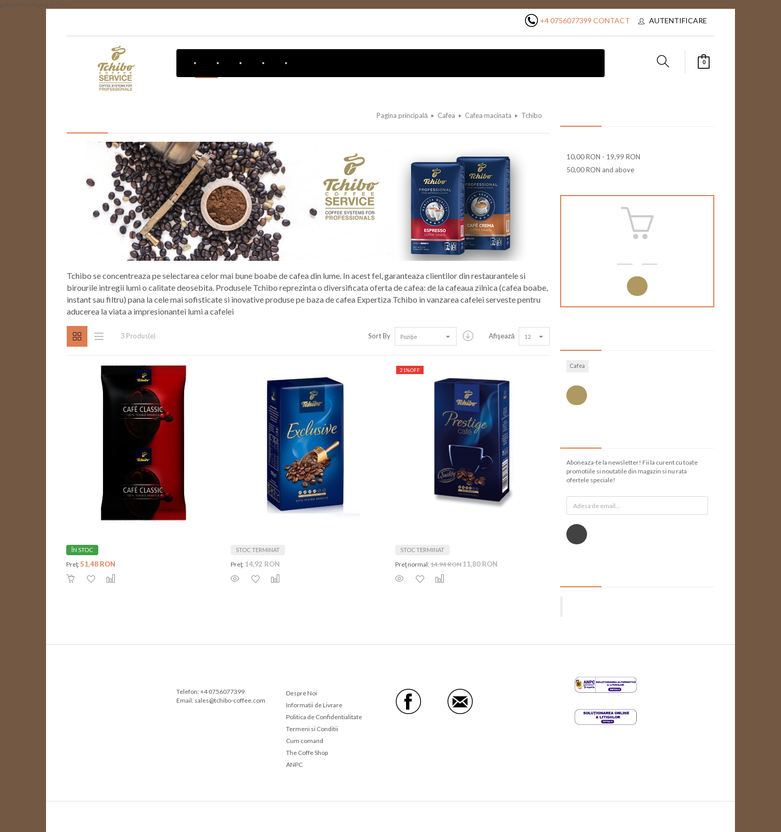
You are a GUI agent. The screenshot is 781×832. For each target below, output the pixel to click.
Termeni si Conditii (312, 729)
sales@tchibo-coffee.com (229, 700)
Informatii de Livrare (314, 705)
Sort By (379, 336)
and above (600, 170)
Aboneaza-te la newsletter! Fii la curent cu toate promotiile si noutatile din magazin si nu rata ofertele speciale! (632, 471)
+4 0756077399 (566, 20)
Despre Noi (301, 693)
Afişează (502, 336)
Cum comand (304, 741)
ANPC (294, 764)
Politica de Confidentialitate (324, 717)
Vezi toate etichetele (576, 395)
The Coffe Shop (307, 752)
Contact (611, 20)
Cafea (577, 366)
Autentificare (678, 20)
